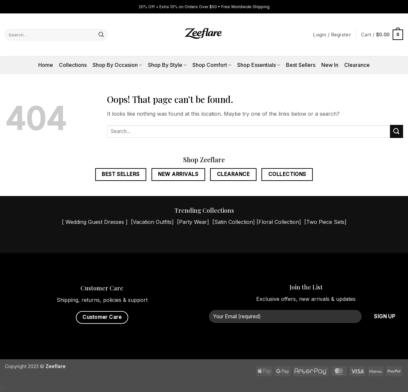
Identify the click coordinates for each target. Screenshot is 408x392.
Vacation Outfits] (153, 222)
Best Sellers (300, 65)
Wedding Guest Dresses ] (96, 222)
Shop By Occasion (117, 65)
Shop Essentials (258, 65)
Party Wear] (194, 222)
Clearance (357, 65)
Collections (73, 65)
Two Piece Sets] (326, 222)
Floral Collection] (279, 222)
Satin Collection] (234, 222)
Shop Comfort (211, 65)
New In (329, 65)
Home (45, 65)
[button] (382, 35)
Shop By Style (167, 65)
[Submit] (101, 34)
